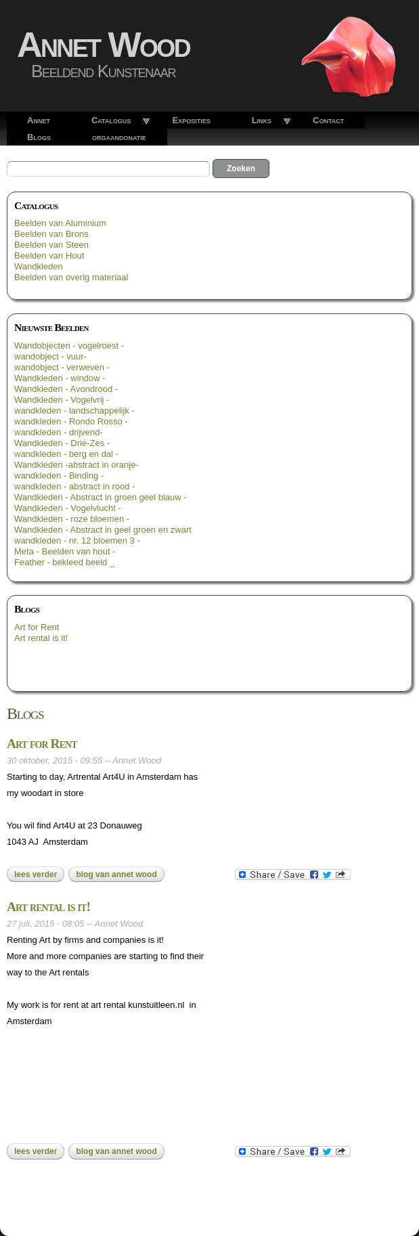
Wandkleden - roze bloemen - (71, 519)
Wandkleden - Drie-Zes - (62, 443)
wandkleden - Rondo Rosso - (71, 421)
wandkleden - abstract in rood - (74, 486)
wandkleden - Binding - (59, 475)
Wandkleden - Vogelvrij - (61, 400)
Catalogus (111, 120)
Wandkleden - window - (60, 378)
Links (261, 120)
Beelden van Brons (51, 234)
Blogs (39, 137)
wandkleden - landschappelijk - (74, 410)
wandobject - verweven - (62, 367)
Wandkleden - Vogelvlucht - (67, 508)
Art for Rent (36, 627)
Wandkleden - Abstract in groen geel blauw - (100, 497)
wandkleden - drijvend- (58, 432)
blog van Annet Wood (116, 874)
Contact (328, 120)
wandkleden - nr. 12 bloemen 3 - (77, 540)
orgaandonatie (119, 137)
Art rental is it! (41, 638)
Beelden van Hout (49, 255)
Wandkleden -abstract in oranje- (76, 465)
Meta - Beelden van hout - (65, 551)
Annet (38, 120)
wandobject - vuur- (50, 356)
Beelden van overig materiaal (71, 277)
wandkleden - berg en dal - (66, 454)
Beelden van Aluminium (60, 223)
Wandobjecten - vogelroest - (69, 345)
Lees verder (39, 874)
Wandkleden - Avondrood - (66, 389)
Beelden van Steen (51, 245)
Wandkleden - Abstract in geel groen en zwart (103, 530)
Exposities (191, 120)
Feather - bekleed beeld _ (64, 562)
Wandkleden (38, 266)
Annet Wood (103, 44)
